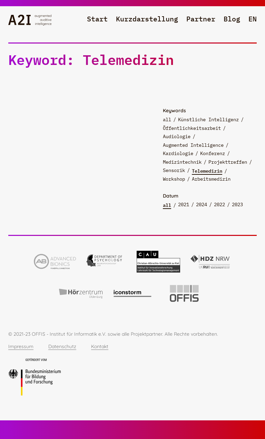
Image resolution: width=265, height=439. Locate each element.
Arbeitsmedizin (211, 179)
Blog (232, 19)
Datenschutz (62, 346)
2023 (237, 204)
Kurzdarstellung (147, 19)
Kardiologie (178, 153)
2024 (201, 204)
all (167, 119)
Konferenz (212, 153)
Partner (200, 19)
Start (97, 19)
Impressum (20, 346)
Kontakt (99, 346)
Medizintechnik (182, 162)
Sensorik (174, 170)
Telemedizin (207, 170)
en (252, 19)
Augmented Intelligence (193, 145)
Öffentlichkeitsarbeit (192, 128)
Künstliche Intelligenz (208, 119)
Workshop (174, 179)
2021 (183, 204)
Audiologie (176, 136)
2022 (219, 204)
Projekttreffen (227, 162)
